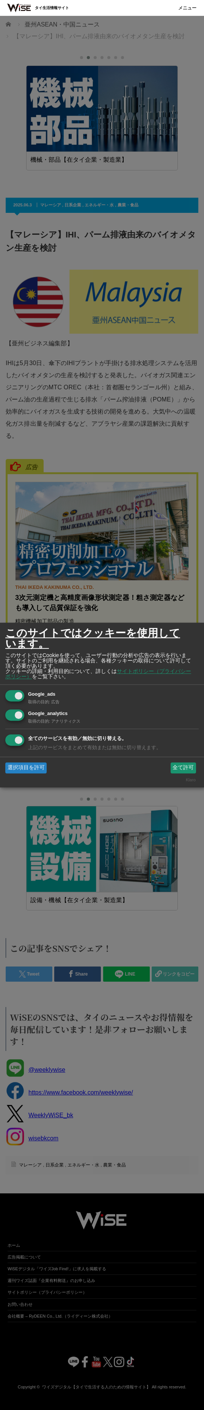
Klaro (191, 780)
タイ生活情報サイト (52, 8)
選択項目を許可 (26, 768)
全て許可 (183, 768)
